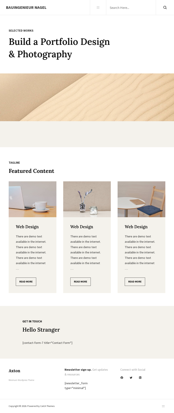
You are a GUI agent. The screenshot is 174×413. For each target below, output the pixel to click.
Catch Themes (47, 406)
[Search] (165, 7)
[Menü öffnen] (98, 7)
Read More (26, 281)
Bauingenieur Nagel (26, 7)
